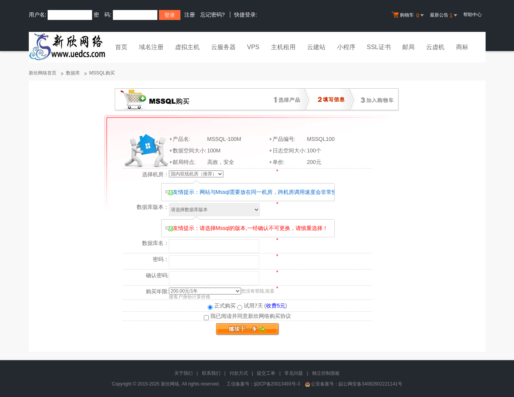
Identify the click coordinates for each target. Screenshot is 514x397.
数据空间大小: (190, 150)
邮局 (408, 47)
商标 (462, 47)
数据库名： (155, 243)
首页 (121, 47)
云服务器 (223, 47)
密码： (161, 259)
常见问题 (293, 373)
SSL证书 (379, 47)
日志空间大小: (289, 150)
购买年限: (157, 291)
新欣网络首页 (42, 73)
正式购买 (222, 306)
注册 (189, 15)
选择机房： (155, 174)
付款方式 (239, 373)
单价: (279, 162)
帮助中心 (472, 14)
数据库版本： (153, 207)
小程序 (346, 47)
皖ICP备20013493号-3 (277, 384)
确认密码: (157, 275)
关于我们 (183, 373)
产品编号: (284, 139)
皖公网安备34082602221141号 (370, 384)
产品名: (181, 139)
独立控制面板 (326, 373)
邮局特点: (184, 162)
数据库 (73, 73)
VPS (253, 47)
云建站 (316, 47)
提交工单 (266, 373)
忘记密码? (212, 15)
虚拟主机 (187, 47)
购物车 (409, 15)
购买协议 (280, 316)
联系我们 (211, 373)
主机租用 (283, 47)
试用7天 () (262, 306)
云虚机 (435, 47)
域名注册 (151, 47)
